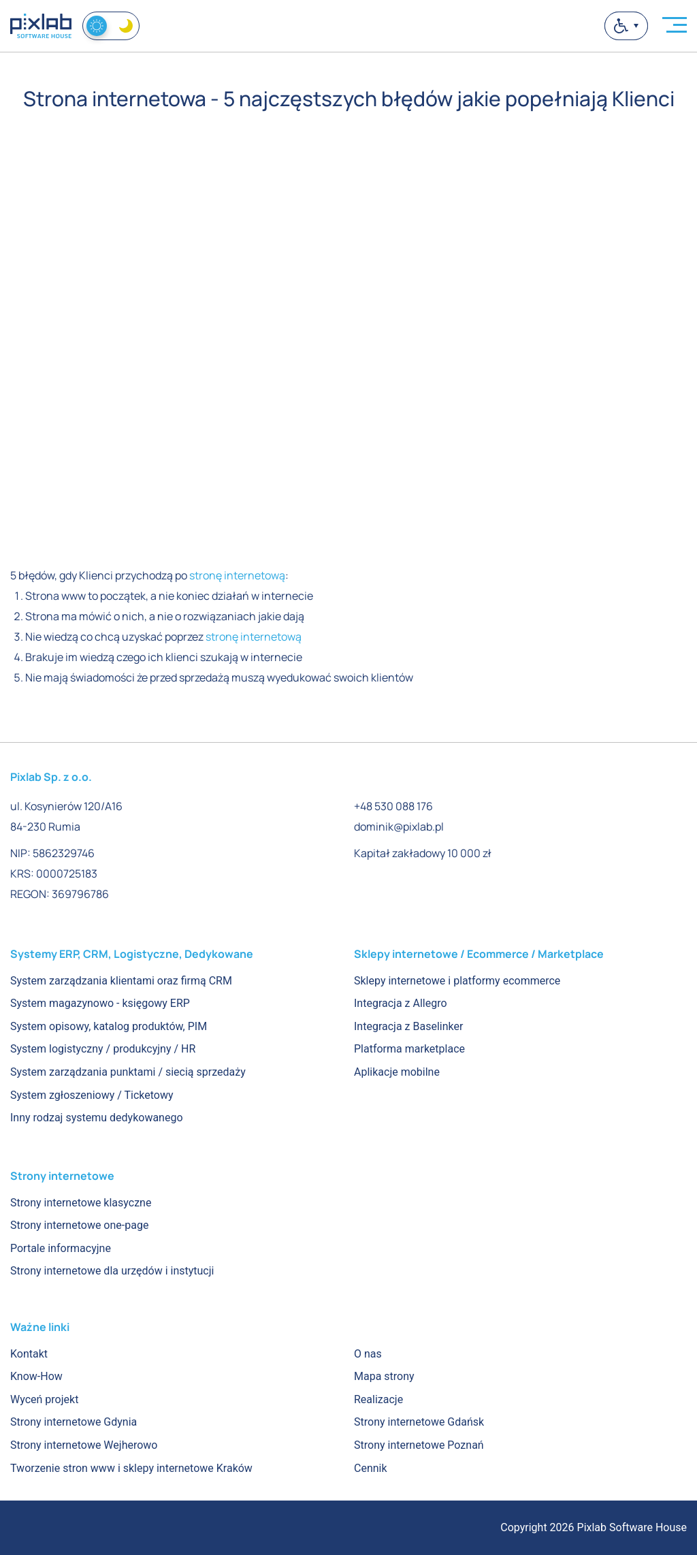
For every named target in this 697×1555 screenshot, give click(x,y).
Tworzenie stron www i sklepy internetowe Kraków (131, 1468)
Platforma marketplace (409, 1048)
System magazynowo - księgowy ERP (100, 1003)
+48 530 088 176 (393, 806)
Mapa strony (384, 1376)
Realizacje (378, 1399)
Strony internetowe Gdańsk (419, 1421)
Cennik (370, 1468)
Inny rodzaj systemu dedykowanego (96, 1117)
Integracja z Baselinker (408, 1026)
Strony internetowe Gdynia (73, 1421)
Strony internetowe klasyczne (80, 1202)
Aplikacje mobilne (397, 1071)
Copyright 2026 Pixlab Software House (593, 1527)
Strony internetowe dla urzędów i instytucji (112, 1270)
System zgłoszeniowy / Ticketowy (92, 1095)
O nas (368, 1353)
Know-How (36, 1376)
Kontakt (29, 1353)
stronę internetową (237, 575)
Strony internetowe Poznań (419, 1445)
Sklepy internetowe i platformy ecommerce (457, 980)
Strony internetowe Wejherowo (83, 1445)
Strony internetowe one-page (79, 1225)
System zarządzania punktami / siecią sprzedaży (128, 1071)
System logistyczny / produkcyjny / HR (102, 1048)
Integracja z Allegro (400, 1003)
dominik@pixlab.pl (399, 826)
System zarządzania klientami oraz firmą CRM (121, 980)
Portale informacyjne (60, 1248)
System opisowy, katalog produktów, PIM (108, 1026)
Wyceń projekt (44, 1399)
